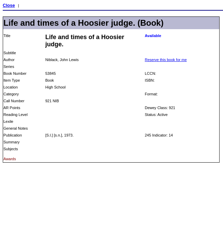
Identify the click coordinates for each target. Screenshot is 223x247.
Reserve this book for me (166, 60)
